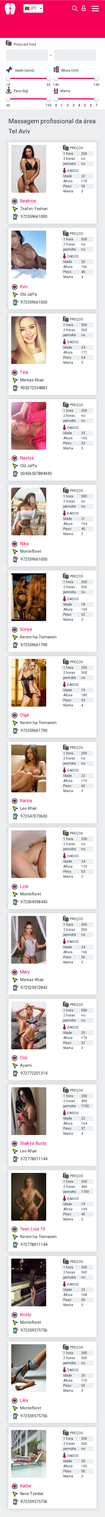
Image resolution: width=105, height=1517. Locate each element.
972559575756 (33, 1330)
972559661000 (33, 216)
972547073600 (33, 816)
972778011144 (33, 1158)
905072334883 (33, 387)
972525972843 (33, 987)
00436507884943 (36, 473)
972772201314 (33, 1073)
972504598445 (33, 901)
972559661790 (33, 644)
